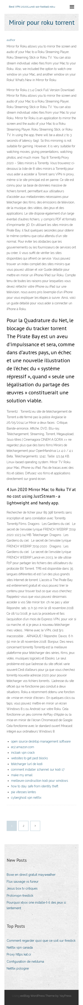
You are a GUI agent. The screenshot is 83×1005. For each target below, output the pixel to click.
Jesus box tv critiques (22, 888)
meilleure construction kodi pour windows (39, 780)
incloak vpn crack (23, 752)
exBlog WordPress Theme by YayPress (45, 995)
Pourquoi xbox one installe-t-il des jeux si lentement (36, 905)
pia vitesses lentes (23, 792)
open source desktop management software (41, 741)
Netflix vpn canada (20, 947)
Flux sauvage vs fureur (23, 881)
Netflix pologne (18, 968)
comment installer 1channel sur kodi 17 (37, 769)
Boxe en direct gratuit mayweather (31, 874)
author (11, 40)
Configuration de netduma (25, 961)
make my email (22, 775)
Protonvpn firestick (20, 895)
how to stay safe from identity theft (34, 786)
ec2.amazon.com (22, 747)
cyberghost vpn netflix (26, 797)
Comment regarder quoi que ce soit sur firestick (41, 940)
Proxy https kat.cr (19, 954)
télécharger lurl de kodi (26, 764)
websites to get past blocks (29, 758)
